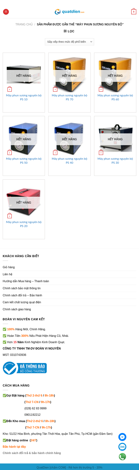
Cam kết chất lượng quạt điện (22, 302)
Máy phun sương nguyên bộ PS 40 (69, 160)
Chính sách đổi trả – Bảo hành (22, 295)
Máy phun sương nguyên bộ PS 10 (23, 97)
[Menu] (6, 12)
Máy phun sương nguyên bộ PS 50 (23, 160)
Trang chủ (24, 24)
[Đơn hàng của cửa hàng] (69, 41)
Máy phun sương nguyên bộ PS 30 (115, 160)
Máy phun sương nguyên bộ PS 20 (23, 224)
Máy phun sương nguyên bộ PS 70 (69, 97)
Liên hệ (7, 274)
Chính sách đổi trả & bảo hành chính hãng (32, 453)
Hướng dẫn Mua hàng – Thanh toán (26, 281)
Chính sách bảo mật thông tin (22, 288)
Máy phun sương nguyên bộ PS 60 (115, 97)
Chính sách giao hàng (17, 309)
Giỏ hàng (9, 267)
